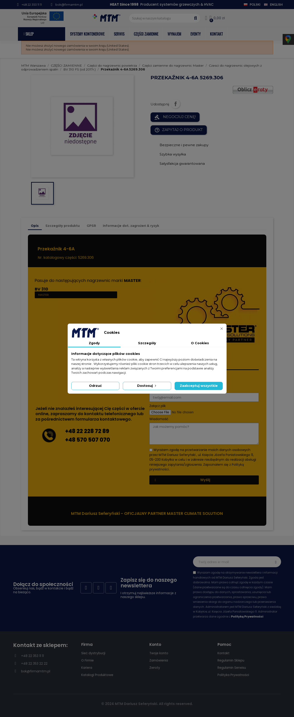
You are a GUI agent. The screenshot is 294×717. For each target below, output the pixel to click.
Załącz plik (157, 406)
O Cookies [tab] (200, 343)
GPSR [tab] (91, 226)
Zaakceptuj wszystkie (199, 386)
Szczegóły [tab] (147, 343)
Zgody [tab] (94, 343)
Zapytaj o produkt (178, 130)
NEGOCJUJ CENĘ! (175, 117)
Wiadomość (158, 419)
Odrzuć (95, 386)
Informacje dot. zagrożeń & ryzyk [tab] (131, 226)
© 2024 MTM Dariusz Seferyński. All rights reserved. (147, 703)
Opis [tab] (35, 226)
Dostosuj (147, 386)
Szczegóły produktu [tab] (62, 226)
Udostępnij (175, 103)
